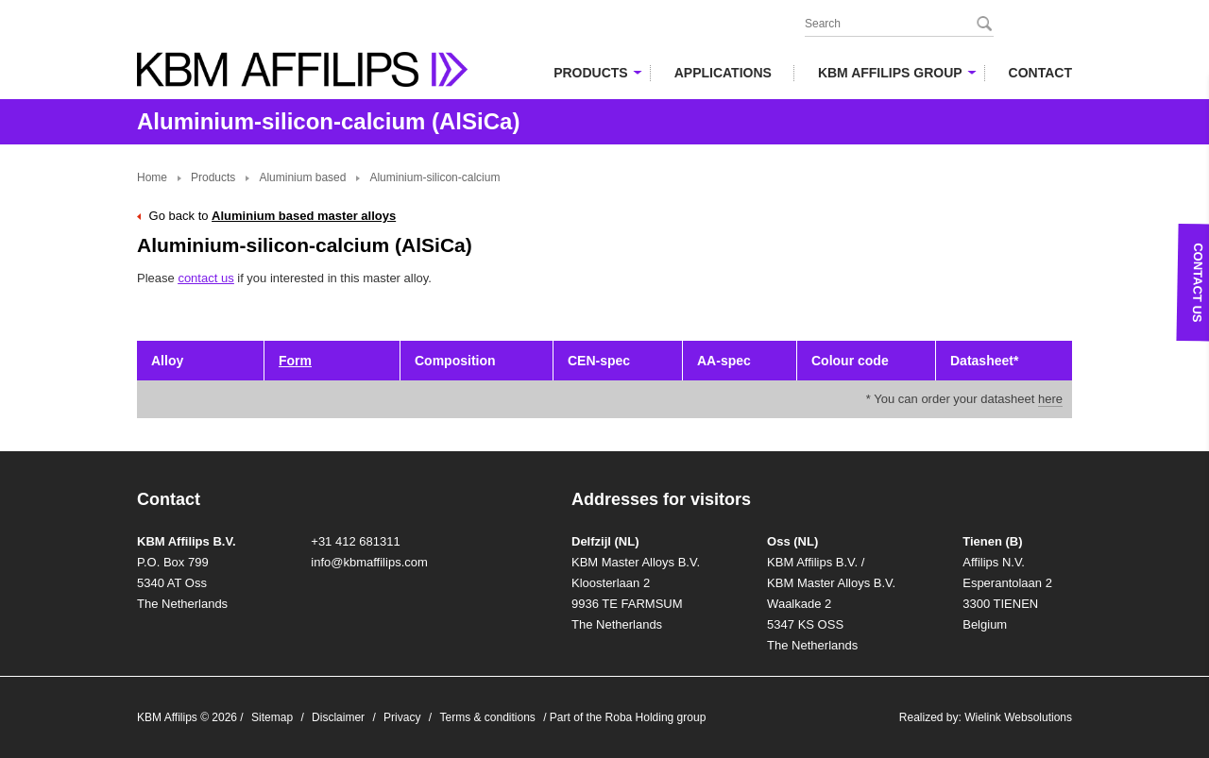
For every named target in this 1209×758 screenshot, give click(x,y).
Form (295, 360)
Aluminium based (302, 177)
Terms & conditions (487, 717)
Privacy (401, 717)
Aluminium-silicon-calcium (434, 177)
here (1050, 399)
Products (213, 177)
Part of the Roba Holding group (628, 717)
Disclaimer (338, 717)
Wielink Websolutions (1018, 717)
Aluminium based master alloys (304, 216)
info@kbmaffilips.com (369, 562)
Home (152, 177)
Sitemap (272, 717)
